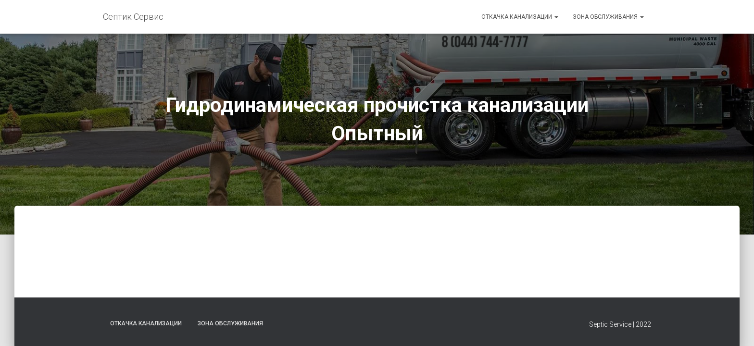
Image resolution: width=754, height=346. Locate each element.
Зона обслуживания (608, 16)
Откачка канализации (519, 16)
